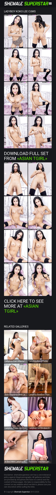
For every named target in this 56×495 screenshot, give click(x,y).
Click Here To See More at (24, 306)
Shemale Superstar (22, 492)
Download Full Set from (26, 156)
